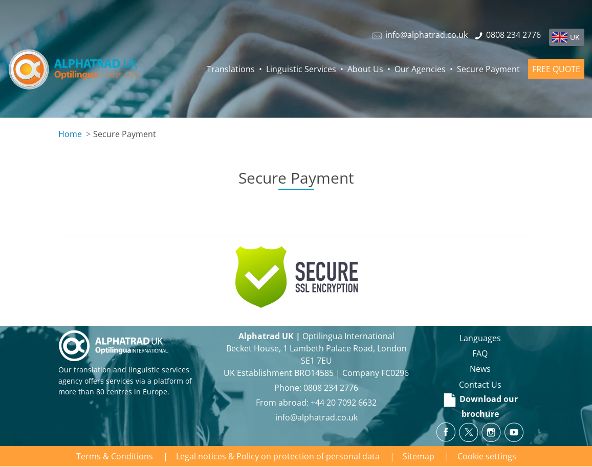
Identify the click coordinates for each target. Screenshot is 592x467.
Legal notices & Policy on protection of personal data (278, 456)
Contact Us (480, 384)
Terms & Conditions (114, 456)
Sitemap (418, 456)
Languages (480, 338)
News (480, 368)
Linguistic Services (301, 69)
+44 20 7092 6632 (344, 402)
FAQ (480, 353)
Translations (231, 69)
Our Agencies (420, 69)
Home (70, 134)
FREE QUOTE (556, 69)
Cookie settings (486, 456)
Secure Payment (488, 69)
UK (575, 37)
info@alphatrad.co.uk (316, 417)
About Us (365, 69)
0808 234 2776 (330, 387)
